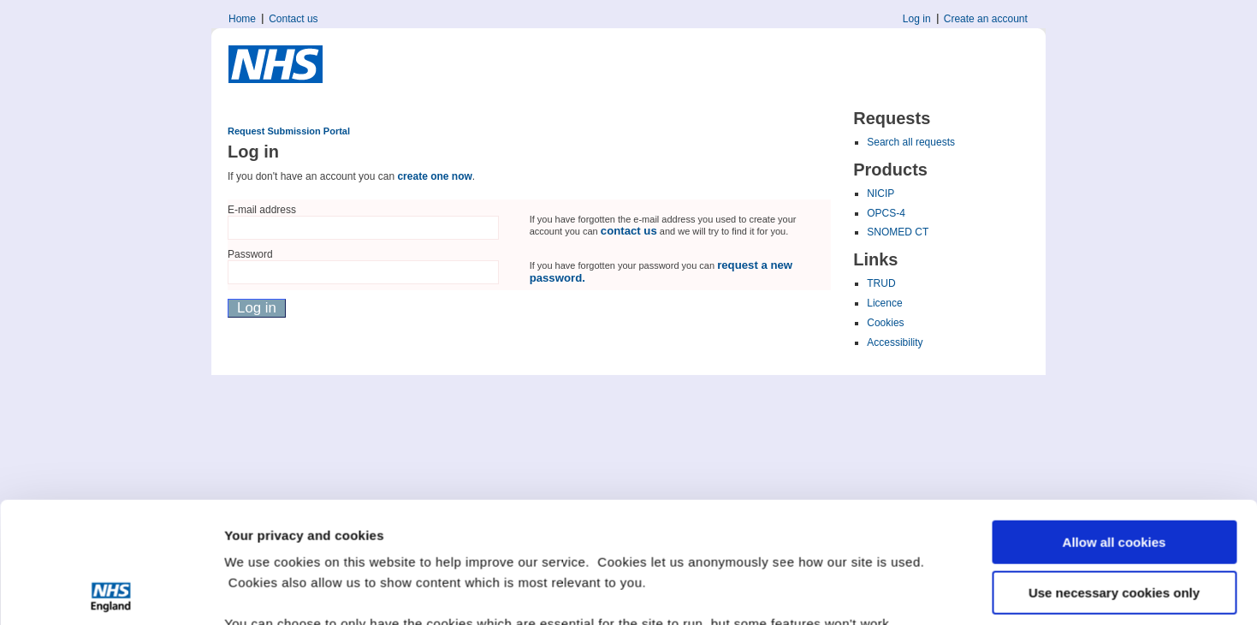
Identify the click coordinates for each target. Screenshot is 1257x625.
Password (250, 254)
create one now (434, 176)
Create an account (986, 19)
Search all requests (911, 142)
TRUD (881, 283)
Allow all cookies (1114, 421)
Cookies (885, 323)
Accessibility (894, 342)
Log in (917, 19)
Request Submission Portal (289, 131)
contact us (629, 230)
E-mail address (262, 210)
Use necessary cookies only (1114, 471)
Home (242, 19)
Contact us (293, 19)
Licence (884, 303)
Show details (264, 591)
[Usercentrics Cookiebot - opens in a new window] (111, 591)
